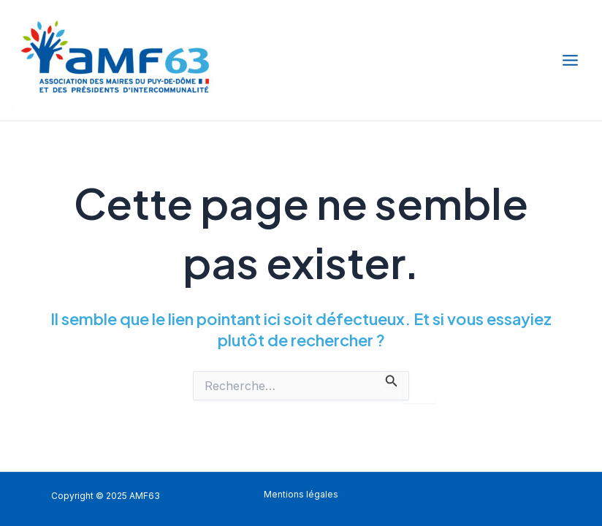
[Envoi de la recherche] (391, 379)
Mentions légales (301, 494)
